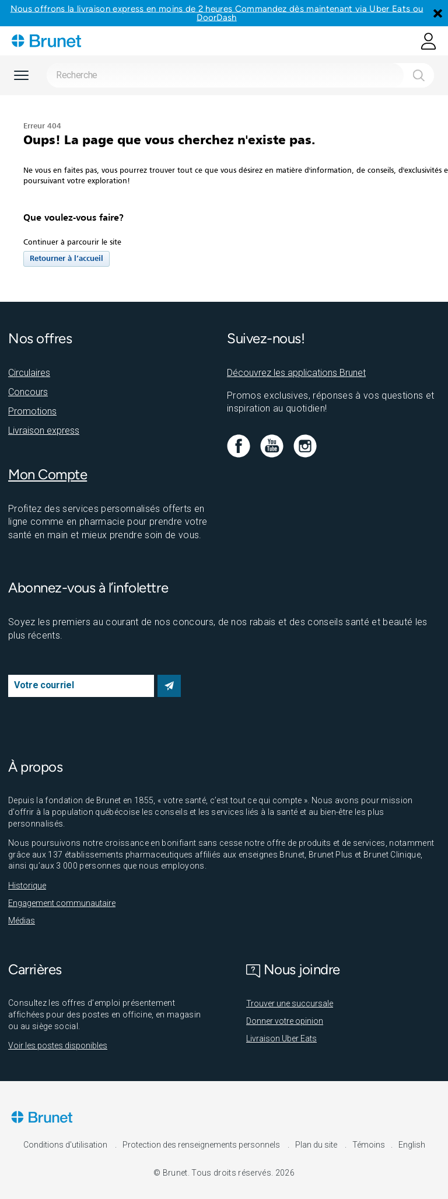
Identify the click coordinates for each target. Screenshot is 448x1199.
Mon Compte (47, 474)
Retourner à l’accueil (66, 259)
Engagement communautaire (62, 903)
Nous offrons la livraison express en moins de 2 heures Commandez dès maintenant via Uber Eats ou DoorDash (217, 13)
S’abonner (169, 686)
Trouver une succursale (289, 1003)
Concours (28, 392)
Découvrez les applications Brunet (296, 372)
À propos (35, 766)
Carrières (35, 969)
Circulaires (29, 372)
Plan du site (317, 1144)
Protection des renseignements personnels (202, 1144)
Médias (21, 920)
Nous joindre (293, 969)
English (411, 1144)
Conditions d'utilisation (66, 1144)
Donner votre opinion (284, 1021)
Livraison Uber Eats (281, 1038)
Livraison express (43, 430)
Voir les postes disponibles (57, 1045)
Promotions (32, 411)
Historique (27, 885)
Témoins (368, 1144)
